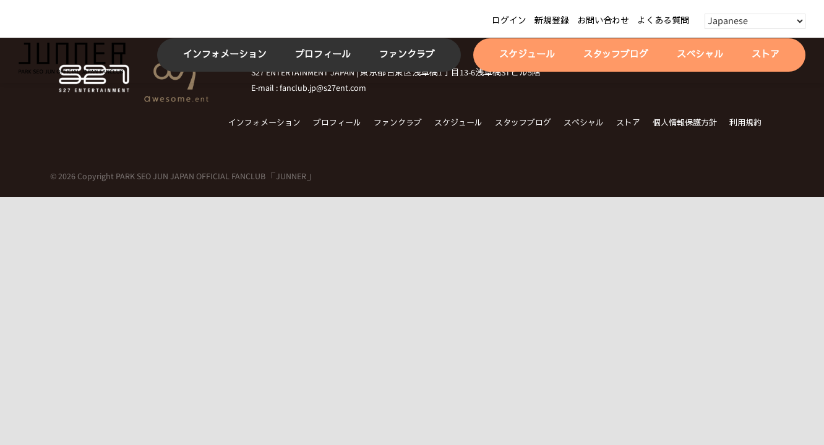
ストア (628, 123)
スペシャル (584, 123)
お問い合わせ (603, 21)
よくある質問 (663, 21)
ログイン (509, 21)
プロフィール (337, 123)
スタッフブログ (523, 123)
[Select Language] (755, 21)
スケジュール (458, 123)
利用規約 (745, 123)
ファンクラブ (398, 123)
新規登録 (551, 21)
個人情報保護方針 (685, 123)
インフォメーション (264, 123)
